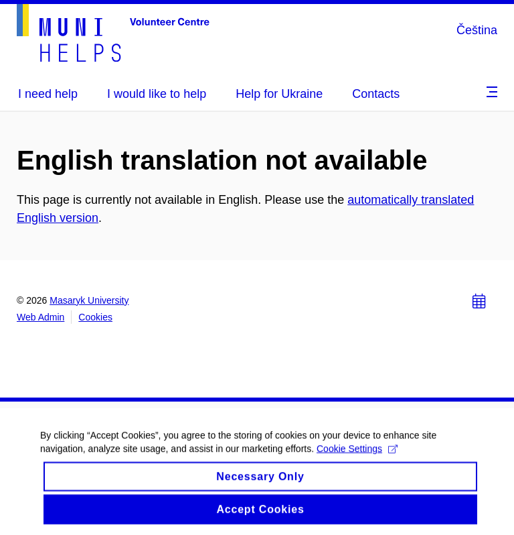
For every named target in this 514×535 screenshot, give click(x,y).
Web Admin (40, 317)
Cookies (95, 317)
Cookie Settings (357, 454)
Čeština (476, 30)
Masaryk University (89, 300)
